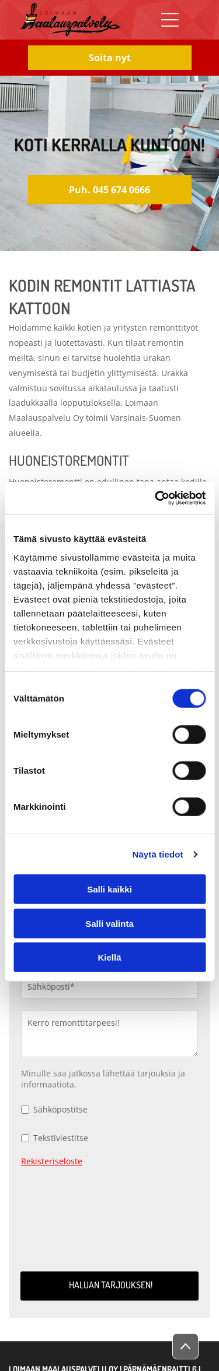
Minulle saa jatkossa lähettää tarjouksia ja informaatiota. (103, 1079)
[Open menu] (170, 20)
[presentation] (69, 1217)
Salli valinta (109, 924)
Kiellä (109, 957)
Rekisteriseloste (51, 1161)
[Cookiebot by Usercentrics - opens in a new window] (156, 498)
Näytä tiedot (158, 854)
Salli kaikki (109, 889)
